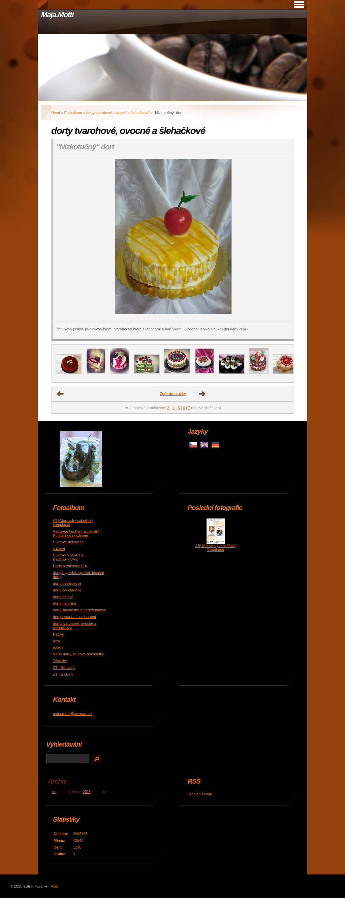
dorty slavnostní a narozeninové (79, 610)
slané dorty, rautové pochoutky (78, 654)
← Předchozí (61, 394)
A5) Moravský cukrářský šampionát (215, 548)
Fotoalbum (73, 113)
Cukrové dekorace (68, 542)
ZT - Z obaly (63, 674)
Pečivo (58, 634)
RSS (54, 886)
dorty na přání (64, 603)
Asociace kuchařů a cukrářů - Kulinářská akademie (77, 533)
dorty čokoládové (67, 590)
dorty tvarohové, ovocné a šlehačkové (118, 113)
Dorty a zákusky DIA (70, 566)
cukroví (59, 549)
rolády (58, 647)
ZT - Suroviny (64, 668)
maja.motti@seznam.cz (72, 714)
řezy (56, 641)
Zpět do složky (173, 394)
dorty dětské (63, 597)
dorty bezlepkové (67, 583)
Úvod (55, 113)
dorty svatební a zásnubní (74, 617)
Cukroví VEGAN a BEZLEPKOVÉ (68, 557)
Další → (202, 394)
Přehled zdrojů (200, 794)
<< (54, 792)
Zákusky (60, 661)
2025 (86, 792)
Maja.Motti (57, 14)
